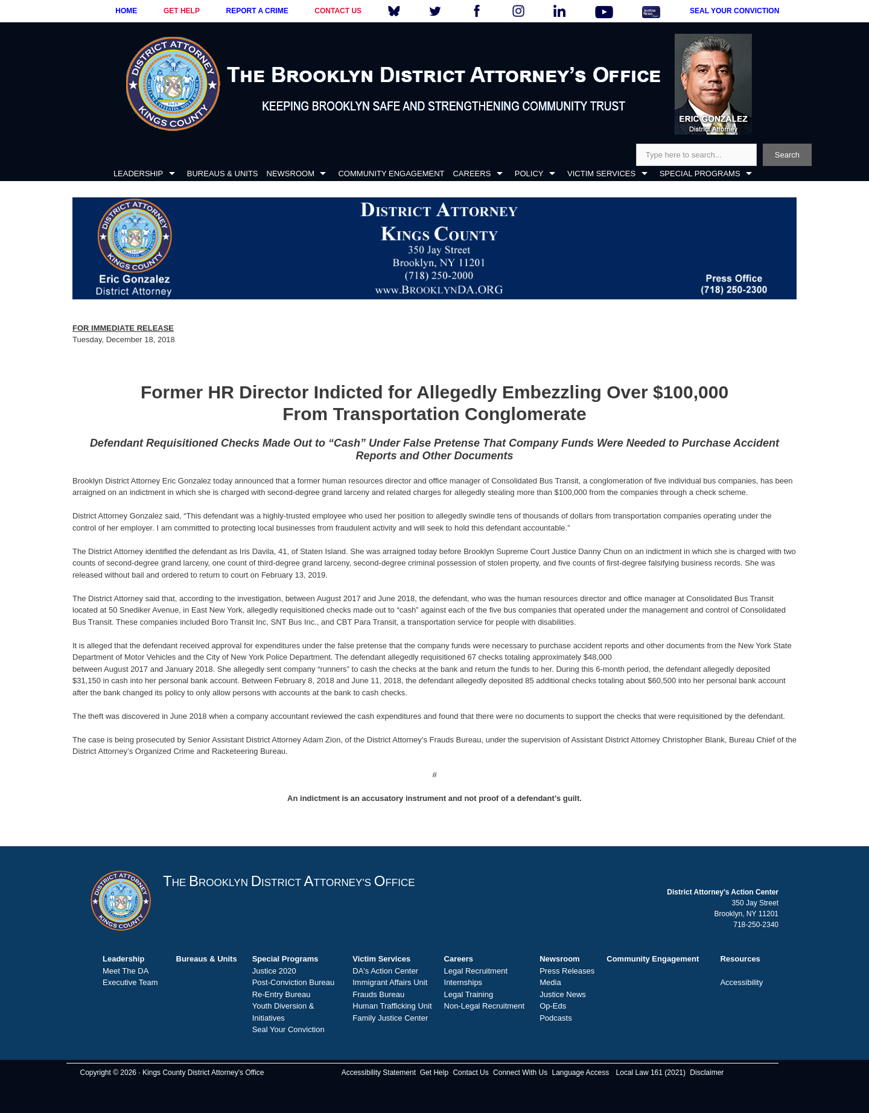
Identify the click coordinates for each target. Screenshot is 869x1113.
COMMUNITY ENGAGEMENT (391, 173)
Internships (463, 982)
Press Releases (567, 970)
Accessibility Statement (379, 1072)
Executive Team (130, 982)
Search (787, 154)
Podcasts (555, 1017)
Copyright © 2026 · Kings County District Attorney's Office (172, 1072)
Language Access (580, 1072)
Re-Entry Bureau (281, 994)
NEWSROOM (290, 173)
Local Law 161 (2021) (651, 1072)
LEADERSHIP (138, 173)
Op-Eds (553, 1005)
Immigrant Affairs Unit (389, 982)
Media (550, 982)
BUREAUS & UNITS (222, 173)
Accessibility (741, 982)
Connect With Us (520, 1072)
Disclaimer (707, 1072)
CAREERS (472, 173)
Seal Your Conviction (288, 1029)
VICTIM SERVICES (601, 173)
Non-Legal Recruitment (484, 1005)
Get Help (434, 1072)
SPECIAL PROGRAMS (700, 173)
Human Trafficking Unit (391, 1005)
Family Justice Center (390, 1017)
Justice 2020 (274, 970)
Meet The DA (125, 970)
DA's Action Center (385, 970)
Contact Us (470, 1072)
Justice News (563, 994)
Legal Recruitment (476, 970)
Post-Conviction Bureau (293, 982)
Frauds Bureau (378, 994)
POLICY (529, 173)
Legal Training (469, 994)
